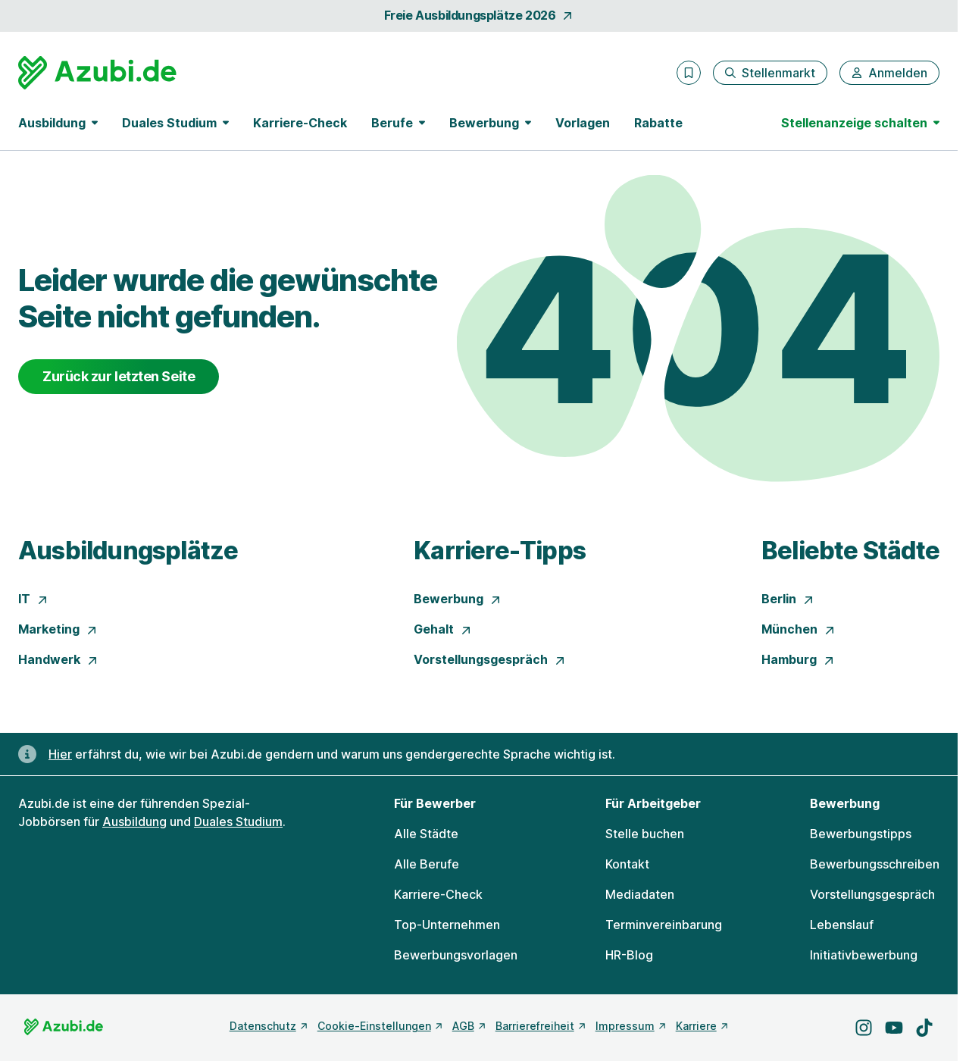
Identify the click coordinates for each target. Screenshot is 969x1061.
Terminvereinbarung (663, 924)
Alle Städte (426, 833)
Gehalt (443, 629)
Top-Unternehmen (447, 924)
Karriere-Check (300, 122)
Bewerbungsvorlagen (455, 954)
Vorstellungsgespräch (490, 659)
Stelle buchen (644, 833)
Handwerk (58, 659)
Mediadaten (639, 894)
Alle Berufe (426, 864)
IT (33, 598)
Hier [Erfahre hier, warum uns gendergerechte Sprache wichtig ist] (60, 754)
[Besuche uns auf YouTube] (894, 1028)
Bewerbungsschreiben (874, 864)
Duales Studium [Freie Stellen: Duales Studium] (238, 821)
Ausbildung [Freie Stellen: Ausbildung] (134, 821)
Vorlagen (582, 122)
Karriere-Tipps (500, 550)
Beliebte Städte (850, 550)
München (798, 629)
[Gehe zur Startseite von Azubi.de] (97, 72)
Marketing (58, 629)
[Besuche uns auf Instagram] (864, 1028)
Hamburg (798, 659)
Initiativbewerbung (863, 954)
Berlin (787, 598)
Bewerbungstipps (860, 833)
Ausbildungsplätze (128, 550)
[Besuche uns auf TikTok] (924, 1028)
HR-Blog (629, 954)
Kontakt (627, 864)
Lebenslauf (842, 924)
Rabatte (658, 122)
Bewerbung (458, 598)
